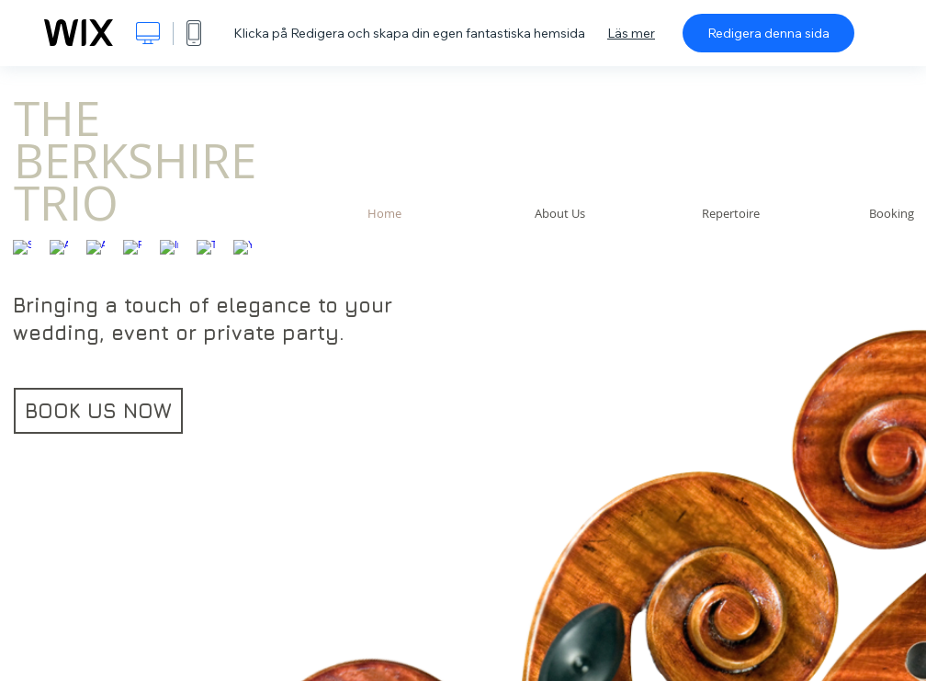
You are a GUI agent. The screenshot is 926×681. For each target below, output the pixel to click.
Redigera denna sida (768, 33)
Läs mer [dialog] (631, 33)
